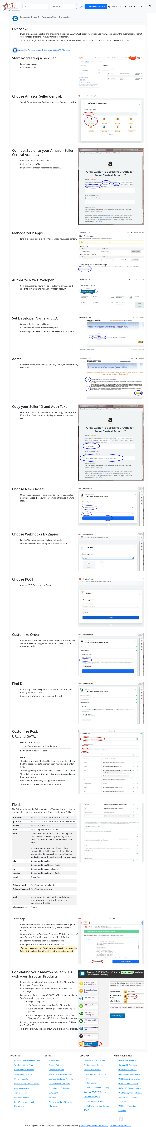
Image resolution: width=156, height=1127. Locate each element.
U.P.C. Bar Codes (55, 1093)
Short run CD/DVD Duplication (96, 1092)
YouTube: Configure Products (61, 1079)
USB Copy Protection (127, 1106)
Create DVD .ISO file (92, 1070)
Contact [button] (141, 6)
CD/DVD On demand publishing (96, 1087)
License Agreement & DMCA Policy (94, 1126)
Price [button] (121, 6)
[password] (62, 6)
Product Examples (91, 1083)
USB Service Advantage (127, 1060)
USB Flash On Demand (127, 1070)
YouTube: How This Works (94, 1060)
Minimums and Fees (22, 1097)
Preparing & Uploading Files (60, 1074)
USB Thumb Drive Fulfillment (130, 1074)
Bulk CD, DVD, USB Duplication (27, 1060)
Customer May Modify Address (26, 1083)
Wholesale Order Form (23, 1065)
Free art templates (56, 1070)
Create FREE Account (96, 6)
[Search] (150, 6)
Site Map (122, 1110)
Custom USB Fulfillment (127, 1065)
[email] (35, 6)
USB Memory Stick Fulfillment (130, 1093)
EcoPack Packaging (92, 1097)
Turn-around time (21, 1093)
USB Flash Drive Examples (129, 1079)
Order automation (21, 1079)
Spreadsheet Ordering (23, 1074)
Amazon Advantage (22, 1088)
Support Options (55, 1065)
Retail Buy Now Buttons (24, 1070)
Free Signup (54, 1060)
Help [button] (131, 6)
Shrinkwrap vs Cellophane (59, 1088)
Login (80, 6)
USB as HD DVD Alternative (129, 1088)
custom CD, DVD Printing (94, 1101)
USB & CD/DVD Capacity (128, 1083)
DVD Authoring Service (93, 1065)
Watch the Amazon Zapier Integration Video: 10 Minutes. (41, 50)
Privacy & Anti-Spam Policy (120, 1126)
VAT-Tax (52, 1097)
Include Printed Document (59, 1083)
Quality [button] (111, 6)
